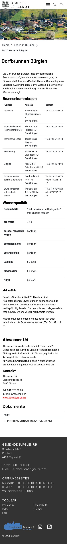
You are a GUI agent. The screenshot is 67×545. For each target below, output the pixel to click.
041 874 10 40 (21, 466)
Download (57, 421)
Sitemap (38, 510)
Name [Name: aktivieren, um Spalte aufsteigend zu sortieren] (7, 415)
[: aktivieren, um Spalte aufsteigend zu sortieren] (57, 415)
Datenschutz (40, 506)
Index (5, 510)
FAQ (4, 514)
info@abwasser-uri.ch (14, 394)
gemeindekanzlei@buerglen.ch (29, 470)
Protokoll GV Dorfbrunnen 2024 (19, 421)
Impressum (8, 506)
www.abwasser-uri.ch (14, 397)
